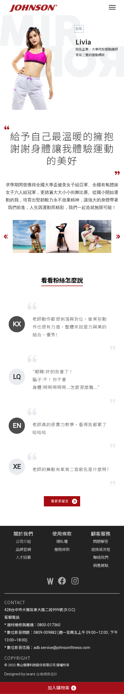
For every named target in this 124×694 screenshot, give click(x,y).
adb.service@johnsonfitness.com (62, 647)
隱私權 (62, 541)
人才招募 (23, 557)
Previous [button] (6, 236)
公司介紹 (23, 541)
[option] (29, 236)
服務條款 (62, 549)
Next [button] (118, 236)
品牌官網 (23, 549)
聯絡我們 (100, 557)
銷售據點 (100, 565)
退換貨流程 (100, 549)
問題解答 (100, 541)
